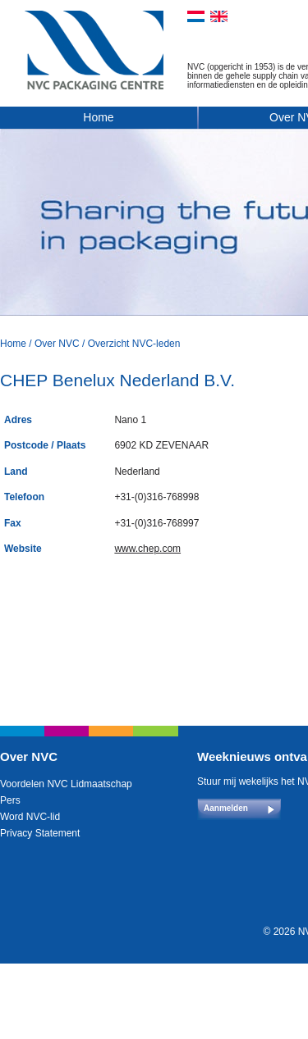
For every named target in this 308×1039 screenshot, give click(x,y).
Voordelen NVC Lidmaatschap (66, 784)
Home (98, 117)
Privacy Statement (40, 833)
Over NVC (57, 343)
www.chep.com (147, 548)
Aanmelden (226, 808)
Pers (10, 800)
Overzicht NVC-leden (134, 343)
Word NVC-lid (30, 817)
